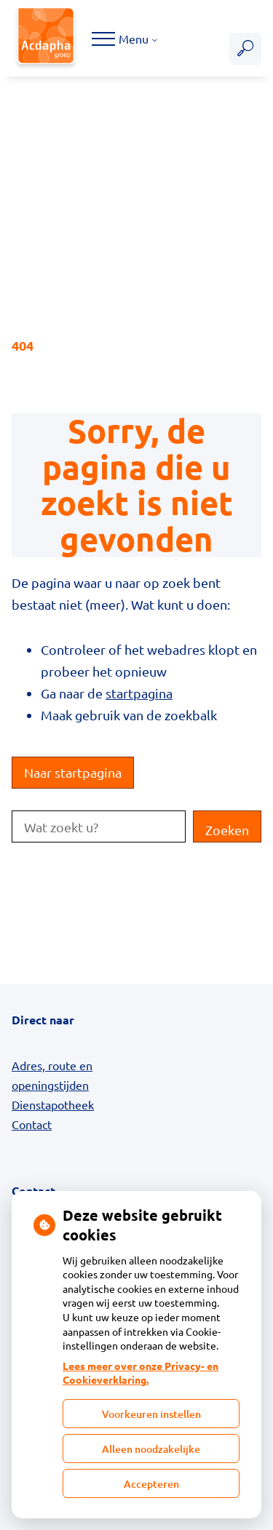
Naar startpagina (73, 772)
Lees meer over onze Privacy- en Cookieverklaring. (140, 1373)
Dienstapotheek (53, 1104)
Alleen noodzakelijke (151, 1449)
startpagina (139, 693)
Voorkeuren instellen (151, 1414)
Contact (32, 1124)
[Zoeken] (245, 49)
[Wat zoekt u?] (99, 826)
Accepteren (151, 1484)
